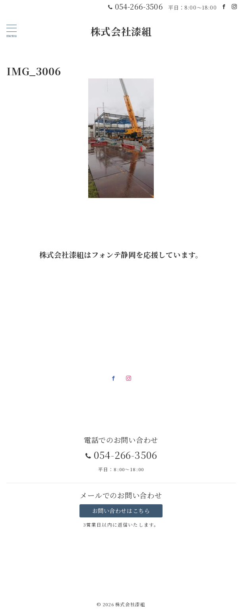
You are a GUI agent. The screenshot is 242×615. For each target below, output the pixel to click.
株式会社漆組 (121, 31)
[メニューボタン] (11, 31)
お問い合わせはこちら (121, 511)
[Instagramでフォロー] (234, 6)
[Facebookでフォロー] (224, 6)
